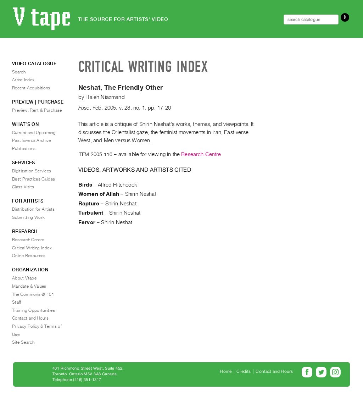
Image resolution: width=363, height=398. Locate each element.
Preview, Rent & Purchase (37, 110)
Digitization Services (31, 170)
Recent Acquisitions (31, 87)
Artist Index (23, 79)
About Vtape (24, 278)
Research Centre (201, 154)
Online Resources (29, 255)
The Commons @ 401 (33, 294)
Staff (16, 302)
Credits (243, 371)
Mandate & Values (29, 286)
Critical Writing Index (32, 247)
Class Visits (23, 186)
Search (19, 72)
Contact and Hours (30, 318)
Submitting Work (28, 217)
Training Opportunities (33, 310)
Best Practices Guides (33, 179)
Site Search (23, 342)
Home (225, 371)
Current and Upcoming (34, 132)
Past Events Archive (31, 140)
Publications (23, 148)
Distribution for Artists (33, 209)
